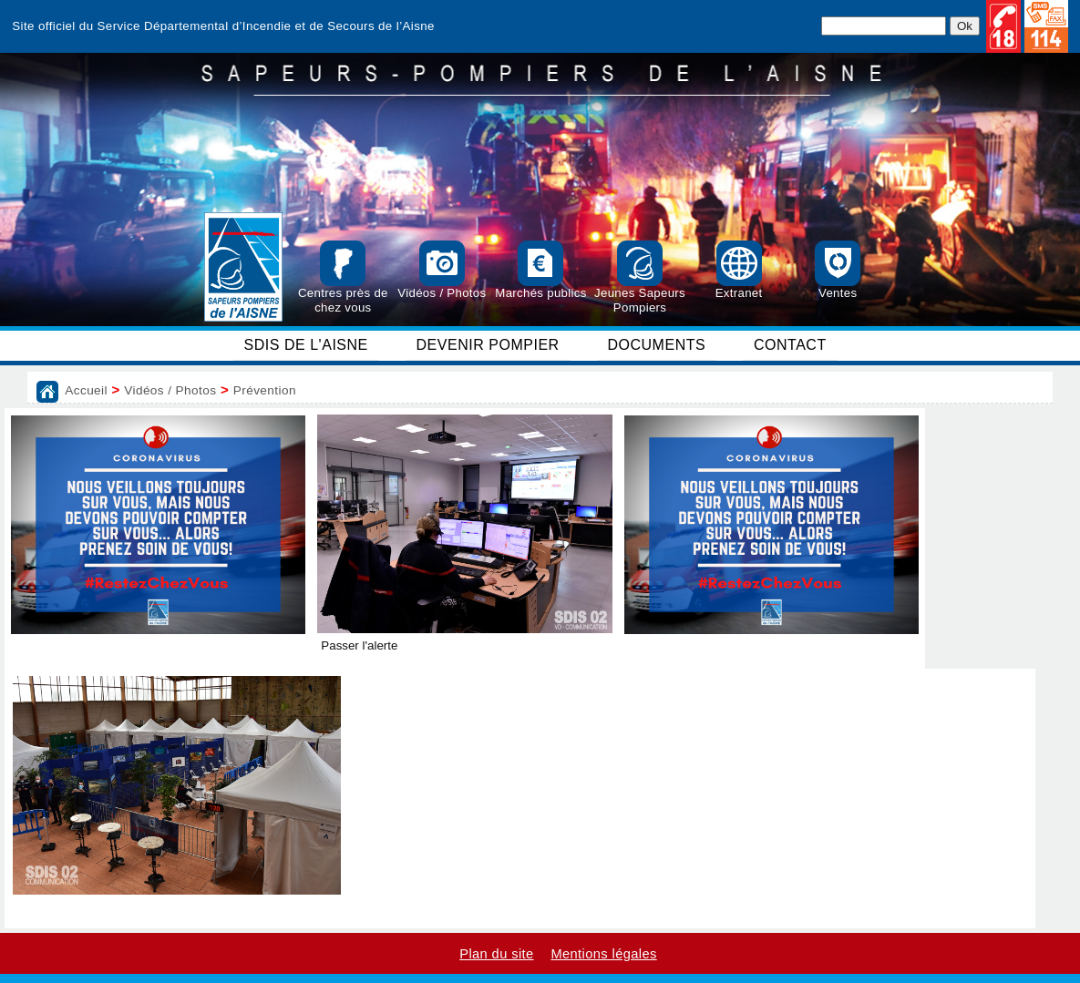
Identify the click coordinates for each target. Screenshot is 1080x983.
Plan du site (496, 954)
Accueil (86, 390)
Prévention (264, 390)
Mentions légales (603, 954)
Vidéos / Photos (170, 390)
